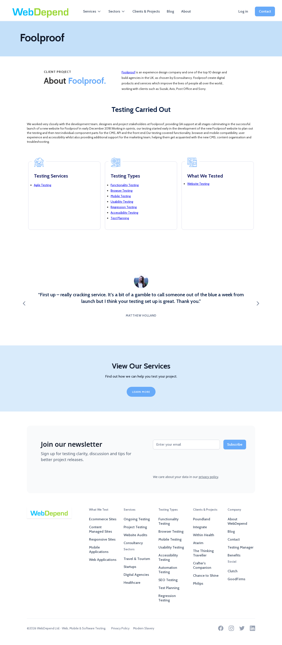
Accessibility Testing (124, 213)
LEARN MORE (141, 391)
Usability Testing (122, 202)
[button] (92, 11)
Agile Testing (42, 185)
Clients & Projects (146, 11)
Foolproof (128, 72)
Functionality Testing (125, 185)
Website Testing (198, 184)
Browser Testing (121, 191)
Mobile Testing (121, 196)
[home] (40, 11)
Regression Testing (124, 207)
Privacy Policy (120, 628)
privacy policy (208, 477)
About (186, 11)
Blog (170, 11)
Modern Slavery (143, 628)
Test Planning (120, 218)
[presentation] (186, 461)
